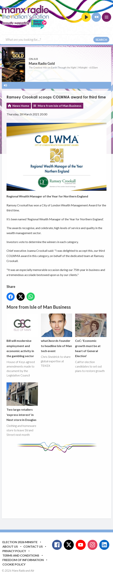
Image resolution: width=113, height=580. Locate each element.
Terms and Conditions (20, 555)
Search (101, 39)
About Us (10, 546)
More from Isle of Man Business (59, 105)
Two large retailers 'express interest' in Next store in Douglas (22, 401)
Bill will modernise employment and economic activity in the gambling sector (22, 336)
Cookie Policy (13, 564)
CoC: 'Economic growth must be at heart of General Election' (90, 336)
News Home (20, 105)
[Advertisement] (60, 483)
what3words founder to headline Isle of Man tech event (56, 333)
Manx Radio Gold (42, 63)
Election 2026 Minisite (20, 542)
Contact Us (33, 546)
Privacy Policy (14, 551)
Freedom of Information (23, 560)
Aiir (32, 570)
